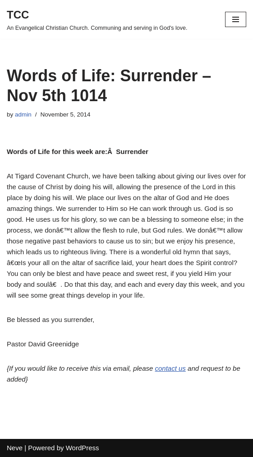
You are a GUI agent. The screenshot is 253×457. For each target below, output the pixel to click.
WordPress (82, 448)
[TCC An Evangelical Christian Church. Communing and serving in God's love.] (97, 19)
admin (23, 114)
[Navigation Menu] (235, 19)
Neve (15, 448)
